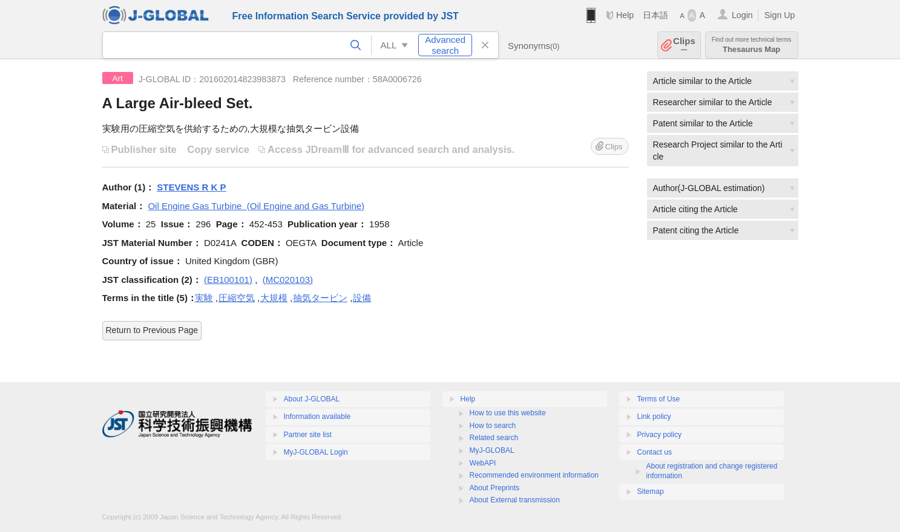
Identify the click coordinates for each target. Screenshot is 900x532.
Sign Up (779, 15)
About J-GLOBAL (312, 399)
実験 (204, 298)
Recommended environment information (534, 475)
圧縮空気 (236, 298)
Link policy (654, 416)
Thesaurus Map (752, 45)
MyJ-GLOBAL (492, 450)
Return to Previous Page (152, 330)
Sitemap (650, 491)
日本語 (655, 15)
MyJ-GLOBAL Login (316, 452)
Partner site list (308, 434)
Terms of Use (658, 399)
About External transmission (515, 500)
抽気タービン (320, 298)
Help (625, 15)
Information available (317, 416)
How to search (493, 425)
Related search (494, 437)
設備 (362, 298)
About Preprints (495, 488)
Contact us (654, 452)
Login (742, 15)
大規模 (273, 298)
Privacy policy (659, 434)
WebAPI (483, 463)
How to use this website (508, 413)
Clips (684, 45)
